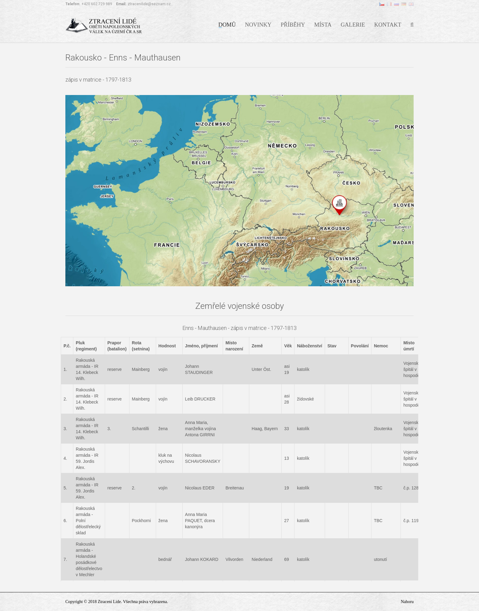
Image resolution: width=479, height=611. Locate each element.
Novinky (258, 24)
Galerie (353, 24)
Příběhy (293, 24)
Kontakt (387, 24)
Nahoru (407, 601)
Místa (323, 24)
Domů (227, 24)
